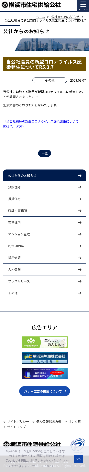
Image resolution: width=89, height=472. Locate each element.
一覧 (44, 153)
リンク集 (74, 421)
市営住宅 (14, 222)
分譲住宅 (14, 187)
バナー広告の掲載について (43, 391)
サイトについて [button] (43, 465)
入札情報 (14, 269)
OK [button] (78, 458)
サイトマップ (16, 426)
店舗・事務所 (17, 210)
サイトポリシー (18, 421)
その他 (12, 293)
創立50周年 (16, 245)
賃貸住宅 (14, 198)
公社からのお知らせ (22, 175)
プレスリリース (19, 281)
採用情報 (14, 257)
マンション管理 (19, 234)
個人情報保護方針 (48, 421)
